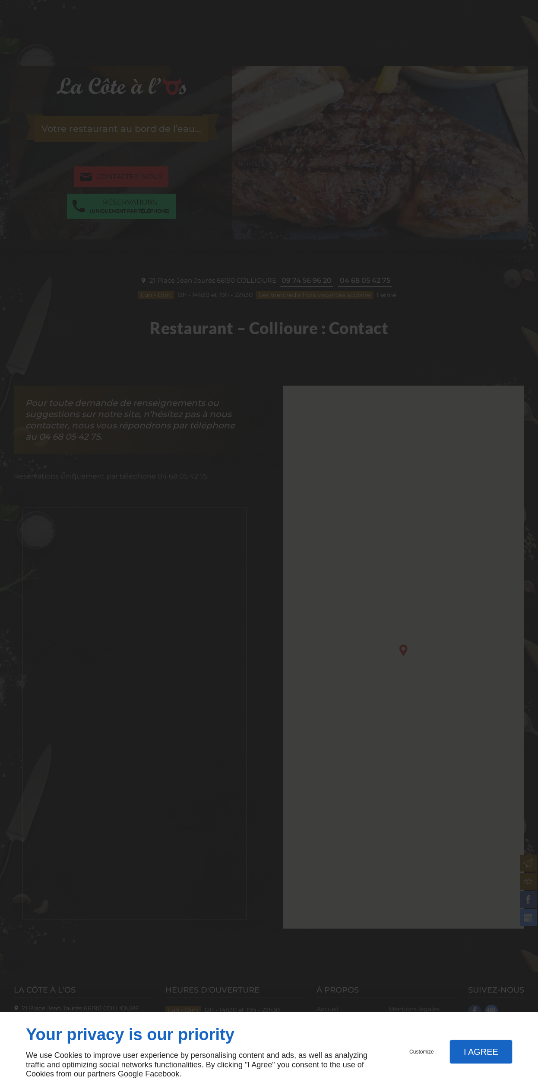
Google (130, 1074)
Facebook (162, 1074)
